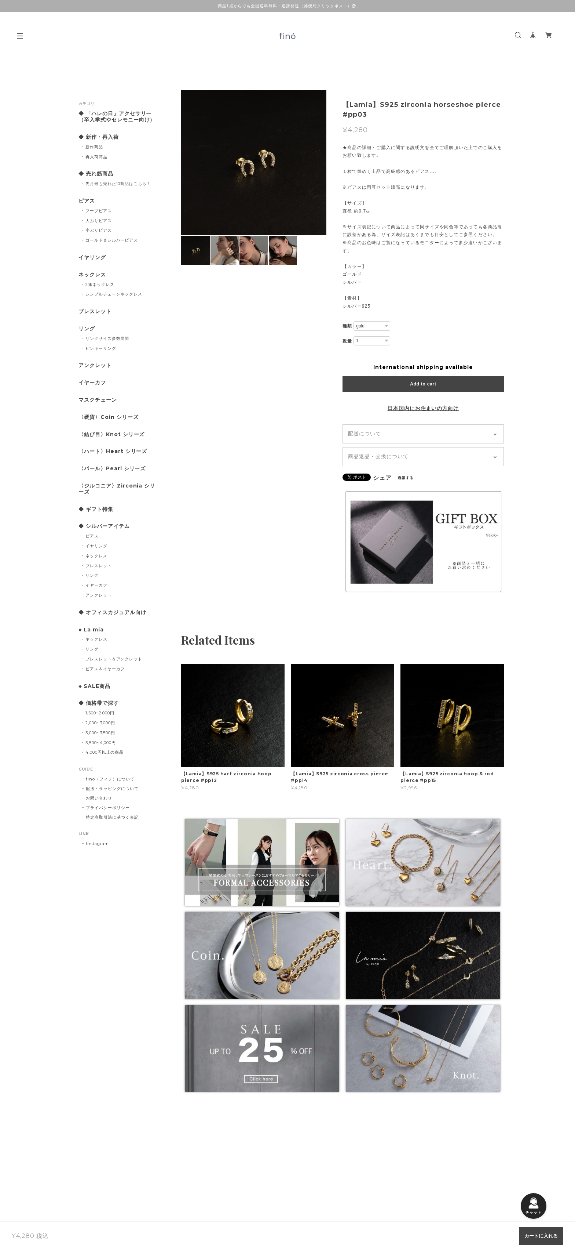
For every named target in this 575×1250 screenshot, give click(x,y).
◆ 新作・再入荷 (98, 137)
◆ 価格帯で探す (98, 703)
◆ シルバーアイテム (104, 526)
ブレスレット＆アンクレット (113, 659)
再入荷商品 (96, 156)
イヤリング (92, 257)
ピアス (86, 201)
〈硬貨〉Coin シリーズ (108, 417)
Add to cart (423, 384)
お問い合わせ (99, 798)
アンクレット (94, 365)
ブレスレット (94, 311)
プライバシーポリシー (108, 807)
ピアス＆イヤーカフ (105, 668)
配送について (364, 433)
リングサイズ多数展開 (107, 338)
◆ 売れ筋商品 (95, 174)
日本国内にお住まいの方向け (423, 408)
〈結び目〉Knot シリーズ (111, 434)
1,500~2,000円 (100, 712)
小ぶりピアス (98, 230)
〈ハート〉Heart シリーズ (112, 451)
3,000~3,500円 (100, 732)
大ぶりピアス (98, 220)
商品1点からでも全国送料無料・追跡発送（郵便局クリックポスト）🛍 (288, 6)
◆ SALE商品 (94, 686)
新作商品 (94, 146)
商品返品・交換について (378, 456)
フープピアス (98, 210)
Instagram (97, 843)
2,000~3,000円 (100, 722)
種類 (347, 326)
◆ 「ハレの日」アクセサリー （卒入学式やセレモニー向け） (117, 116)
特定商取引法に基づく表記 (112, 817)
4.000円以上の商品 (104, 752)
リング (86, 329)
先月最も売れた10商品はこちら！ (118, 183)
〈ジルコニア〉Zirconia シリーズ (116, 489)
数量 (347, 341)
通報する (406, 477)
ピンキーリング (100, 348)
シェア (382, 478)
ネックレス (92, 275)
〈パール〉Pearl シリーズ (112, 468)
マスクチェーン (97, 400)
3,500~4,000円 (100, 742)
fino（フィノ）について (110, 779)
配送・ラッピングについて (112, 788)
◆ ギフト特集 (95, 509)
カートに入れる (541, 1236)
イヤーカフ (92, 383)
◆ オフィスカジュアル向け (112, 612)
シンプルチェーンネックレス (113, 294)
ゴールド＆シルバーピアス (111, 240)
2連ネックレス (99, 284)
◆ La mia (91, 630)
